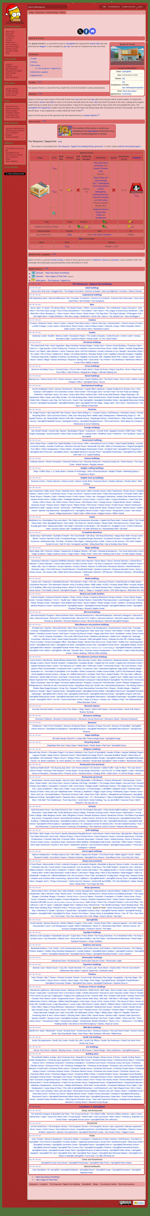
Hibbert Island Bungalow (68, 1001)
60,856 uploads (12, 91)
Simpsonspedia (12, 137)
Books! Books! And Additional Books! (117, 894)
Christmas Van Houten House (106, 1071)
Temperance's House (121, 510)
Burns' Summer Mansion (118, 561)
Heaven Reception (53, 462)
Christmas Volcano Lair (129, 1071)
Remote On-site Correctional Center (59, 685)
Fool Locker (88, 923)
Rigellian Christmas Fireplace (121, 354)
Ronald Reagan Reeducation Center (88, 449)
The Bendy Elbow (58, 308)
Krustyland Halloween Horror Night (122, 1085)
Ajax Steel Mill (53, 413)
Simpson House (114, 508)
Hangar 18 (64, 674)
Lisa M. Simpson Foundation (50, 636)
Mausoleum (70, 1007)
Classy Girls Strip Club (40, 291)
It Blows (71, 870)
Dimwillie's (93, 783)
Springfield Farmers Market (112, 910)
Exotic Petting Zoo (59, 348)
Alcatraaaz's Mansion (40, 561)
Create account (128, 6)
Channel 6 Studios (71, 1139)
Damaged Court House (62, 1077)
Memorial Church (68, 755)
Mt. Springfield (53, 1170)
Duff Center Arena (91, 948)
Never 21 (97, 926)
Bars (92, 304)
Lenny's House (89, 499)
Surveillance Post (113, 857)
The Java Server (134, 768)
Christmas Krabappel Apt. (75, 1066)
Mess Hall (97, 554)
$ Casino (33, 323)
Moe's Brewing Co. (48, 313)
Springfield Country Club (86, 645)
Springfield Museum (77, 729)
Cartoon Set (36, 582)
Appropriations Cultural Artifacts (107, 891)
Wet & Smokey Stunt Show (116, 544)
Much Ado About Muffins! (81, 938)
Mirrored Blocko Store (65, 615)
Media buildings (92, 578)
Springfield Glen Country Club (55, 694)
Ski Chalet (68, 526)
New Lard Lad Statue (63, 1091)
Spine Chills (86, 1015)
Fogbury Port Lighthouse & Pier (77, 996)
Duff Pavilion (47, 536)
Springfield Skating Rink (59, 954)
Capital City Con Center (105, 663)
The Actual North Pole (40, 346)
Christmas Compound (55, 1063)
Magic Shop (95, 873)
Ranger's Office (75, 382)
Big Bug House (65, 1050)
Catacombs (41, 993)
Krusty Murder (100, 1085)
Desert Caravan (65, 379)
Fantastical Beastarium (107, 551)
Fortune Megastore (71, 899)
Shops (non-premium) (92, 861)
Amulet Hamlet (36, 923)
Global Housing (117, 839)
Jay (123, 78)
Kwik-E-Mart (95, 44)
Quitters (121, 603)
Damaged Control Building (130, 1074)
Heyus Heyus (115, 812)
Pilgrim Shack (79, 505)
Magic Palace (73, 554)
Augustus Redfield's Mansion (62, 561)
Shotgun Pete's (74, 758)
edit (39, 82)
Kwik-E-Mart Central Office (72, 434)
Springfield (126, 71)
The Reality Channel (50, 590)
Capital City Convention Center (129, 663)
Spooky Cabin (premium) (129, 1015)
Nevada (115, 260)
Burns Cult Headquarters (97, 628)
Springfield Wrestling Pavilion (105, 954)
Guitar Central (118, 899)
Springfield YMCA (44, 699)
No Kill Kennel (127, 680)
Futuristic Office (68, 839)
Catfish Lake (81, 666)
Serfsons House (129, 926)
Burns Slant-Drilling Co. (82, 413)
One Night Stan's (40, 316)
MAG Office (37, 1007)
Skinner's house (135, 1129)
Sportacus (60, 910)
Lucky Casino (53, 326)
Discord (9, 75)
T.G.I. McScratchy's (98, 797)
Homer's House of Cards (132, 323)
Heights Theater (115, 471)
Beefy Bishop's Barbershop (65, 660)
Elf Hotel (92, 551)
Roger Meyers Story (135, 397)
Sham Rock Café (92, 794)
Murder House (135, 1007)
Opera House (53, 980)
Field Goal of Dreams (121, 948)
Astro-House (98, 833)
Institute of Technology (76, 471)
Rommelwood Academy (70, 818)
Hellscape (52, 1001)
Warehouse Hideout (133, 360)
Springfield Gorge (103, 1170)
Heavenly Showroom (92, 462)
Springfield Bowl (108, 980)
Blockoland (78, 389)
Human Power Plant (102, 923)
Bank (42, 1031)
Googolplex (118, 977)
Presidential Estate (85, 569)
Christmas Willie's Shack (85, 1074)
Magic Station (85, 709)
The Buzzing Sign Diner (61, 768)
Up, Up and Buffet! (111, 800)
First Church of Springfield (94, 752)
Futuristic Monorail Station (43, 709)
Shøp (35, 471)
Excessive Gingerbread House (47, 1080)
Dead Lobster (41, 783)
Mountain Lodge (38, 569)
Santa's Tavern (121, 1091)
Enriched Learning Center (97, 812)
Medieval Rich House (103, 1007)
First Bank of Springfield (55, 671)
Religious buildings (92, 749)
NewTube (116, 842)
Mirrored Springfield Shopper (117, 621)
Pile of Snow (46, 354)
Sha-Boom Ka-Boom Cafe (72, 794)
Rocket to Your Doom (60, 845)
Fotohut (84, 899)
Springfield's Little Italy (61, 650)
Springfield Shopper (69, 590)
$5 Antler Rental (59, 738)
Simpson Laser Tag (49, 400)
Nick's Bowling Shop (129, 905)
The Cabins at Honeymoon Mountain (83, 520)
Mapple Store (68, 905)
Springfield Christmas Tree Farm (93, 1018)
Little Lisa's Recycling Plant (79, 415)
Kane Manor (103, 968)
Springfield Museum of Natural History (92, 1150)
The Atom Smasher (101, 197)
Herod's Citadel (120, 564)
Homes (92, 487)
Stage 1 (82, 590)
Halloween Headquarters (41, 1085)
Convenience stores (108, 1184)
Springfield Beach (87, 1170)
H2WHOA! (38, 394)
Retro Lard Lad (37, 794)
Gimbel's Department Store (100, 899)
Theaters (92, 974)
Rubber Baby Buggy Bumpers (45, 688)
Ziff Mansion (107, 572)
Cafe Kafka (75, 854)
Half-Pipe (48, 394)
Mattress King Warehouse (60, 680)
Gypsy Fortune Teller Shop (87, 998)
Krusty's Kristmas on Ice (108, 351)
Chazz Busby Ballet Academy (116, 810)
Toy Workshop (118, 360)
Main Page (10, 32)
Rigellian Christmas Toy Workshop (64, 357)
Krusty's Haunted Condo (50, 538)
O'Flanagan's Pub (134, 313)
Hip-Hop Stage (131, 977)
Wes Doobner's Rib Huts (99, 1033)
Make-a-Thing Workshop (53, 1007)
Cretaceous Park (64, 668)
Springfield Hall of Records (41, 452)
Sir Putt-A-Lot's (65, 400)
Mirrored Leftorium (105, 618)
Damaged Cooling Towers (40, 1077)
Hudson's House (135, 564)
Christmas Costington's (75, 1063)
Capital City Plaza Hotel (110, 520)
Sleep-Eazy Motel (55, 526)
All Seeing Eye (74, 961)
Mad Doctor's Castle (90, 1004)
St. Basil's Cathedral (46, 761)
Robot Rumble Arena (97, 397)
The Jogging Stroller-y (109, 870)
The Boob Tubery (80, 894)
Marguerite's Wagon (89, 372)
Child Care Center (95, 666)
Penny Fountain (36, 642)
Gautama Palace (78, 339)
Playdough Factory (99, 418)
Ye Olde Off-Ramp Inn (92, 529)
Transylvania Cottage (69, 1021)
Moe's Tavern (76, 313)
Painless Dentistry (75, 857)
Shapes (112, 688)
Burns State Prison (38, 443)
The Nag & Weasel (117, 313)
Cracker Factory (100, 413)
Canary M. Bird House (82, 1050)
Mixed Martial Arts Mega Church (89, 755)
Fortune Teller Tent (99, 996)
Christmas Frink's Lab (54, 1066)
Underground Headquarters (130, 1099)
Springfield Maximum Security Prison (85, 452)
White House (91, 513)
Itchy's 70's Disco (61, 394)
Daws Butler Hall (50, 812)
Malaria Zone (63, 938)
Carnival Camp (62, 369)
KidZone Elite (91, 394)
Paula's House (53, 505)
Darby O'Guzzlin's (129, 308)
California (97, 260)
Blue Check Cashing (76, 628)
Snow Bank (93, 360)
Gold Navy (96, 867)
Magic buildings (92, 548)
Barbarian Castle (39, 336)
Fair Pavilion (117, 631)
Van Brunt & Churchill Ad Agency (82, 1024)
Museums (92, 722)
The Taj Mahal (129, 434)
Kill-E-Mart (88, 1085)
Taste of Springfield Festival (118, 797)
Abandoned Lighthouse (39, 990)
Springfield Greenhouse (79, 694)
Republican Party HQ (84, 685)
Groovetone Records (38, 585)
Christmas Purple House (124, 1068)
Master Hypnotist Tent (39, 680)
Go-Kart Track (109, 392)
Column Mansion (45, 564)
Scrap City (64, 688)
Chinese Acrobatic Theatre (69, 977)
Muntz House (74, 502)
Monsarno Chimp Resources (65, 719)
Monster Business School (95, 815)
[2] (98, 115)
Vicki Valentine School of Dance (102, 827)
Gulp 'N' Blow (120, 768)
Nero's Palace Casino (94, 326)
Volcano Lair (105, 699)
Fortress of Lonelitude (78, 348)
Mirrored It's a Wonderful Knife (62, 618)
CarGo (55, 666)
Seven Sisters (60, 1015)
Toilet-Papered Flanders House (78, 1099)
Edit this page (52, 12)
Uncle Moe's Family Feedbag (90, 800)
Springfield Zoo (135, 1153)
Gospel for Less (126, 867)
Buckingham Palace (76, 431)
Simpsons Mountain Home (123, 569)
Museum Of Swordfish (121, 726)
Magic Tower (86, 554)
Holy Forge (84, 1001)
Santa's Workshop (58, 360)
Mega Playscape (128, 394)
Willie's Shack (118, 513)
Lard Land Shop (131, 902)
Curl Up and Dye (84, 867)
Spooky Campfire (39, 1018)
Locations (10, 38)
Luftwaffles (106, 789)
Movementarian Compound (83, 680)
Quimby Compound (102, 569)
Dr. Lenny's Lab (90, 968)
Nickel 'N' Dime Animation (79, 587)
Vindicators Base (106, 970)
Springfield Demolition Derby (106, 400)
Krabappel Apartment (73, 499)
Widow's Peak (118, 699)
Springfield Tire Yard (48, 1153)
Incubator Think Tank (96, 674)
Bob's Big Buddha (83, 780)
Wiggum (42, 46)
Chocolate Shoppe (47, 896)
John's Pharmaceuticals (97, 471)
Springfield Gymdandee (47, 403)
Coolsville (99, 896)
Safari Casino (69, 329)
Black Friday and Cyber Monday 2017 (100, 180)
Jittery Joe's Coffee (61, 789)
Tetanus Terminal (87, 712)
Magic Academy (38, 554)
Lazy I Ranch (102, 677)
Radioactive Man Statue (70, 970)
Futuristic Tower (102, 839)
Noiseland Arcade (119, 1142)
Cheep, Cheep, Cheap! (79, 597)
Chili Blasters (97, 780)
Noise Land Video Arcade (56, 397)
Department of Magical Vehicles (75, 551)
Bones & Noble (123, 864)
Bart (52, 102)
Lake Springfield (39, 1170)
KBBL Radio (96, 585)
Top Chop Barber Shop (67, 1033)
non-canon (93, 131)
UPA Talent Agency (118, 590)
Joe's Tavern (98, 311)
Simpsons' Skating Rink (77, 360)
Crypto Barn (76, 936)
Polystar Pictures (121, 587)
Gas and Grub (129, 783)
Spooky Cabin (111, 1015)
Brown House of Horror (110, 1057)
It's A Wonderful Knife (123, 936)
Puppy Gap (124, 875)
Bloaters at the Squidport (40, 936)
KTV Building (36, 587)
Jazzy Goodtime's (44, 789)
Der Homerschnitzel (80, 768)
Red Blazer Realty (75, 642)
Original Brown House (122, 502)
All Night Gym (38, 628)
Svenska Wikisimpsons (15, 128)
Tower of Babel (119, 761)
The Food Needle (77, 536)
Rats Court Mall (66, 1012)
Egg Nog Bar (45, 348)
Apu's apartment (117, 1126)
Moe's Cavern (63, 313)
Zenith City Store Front (130, 1040)
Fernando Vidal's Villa (133, 494)
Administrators (11, 69)
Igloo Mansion (53, 351)
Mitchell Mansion (133, 566)
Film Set (92, 582)
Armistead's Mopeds (88, 864)
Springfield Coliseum (124, 951)
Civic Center (53, 948)
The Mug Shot (102, 313)
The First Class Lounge (46, 311)
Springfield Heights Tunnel (131, 645)
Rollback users (12, 67)
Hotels (92, 517)
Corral (59, 1031)
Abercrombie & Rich (39, 891)
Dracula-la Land (106, 993)
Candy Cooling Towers (131, 1057)
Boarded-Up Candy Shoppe (87, 1057)
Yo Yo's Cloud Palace (108, 339)
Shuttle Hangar (123, 688)
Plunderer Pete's (60, 908)
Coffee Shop (45, 471)
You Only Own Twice (130, 857)
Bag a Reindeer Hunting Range (79, 346)
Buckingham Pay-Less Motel (54, 520)
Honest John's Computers (55, 870)
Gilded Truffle (107, 768)
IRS (35, 636)
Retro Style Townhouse (40, 845)
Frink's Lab (90, 496)
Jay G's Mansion (49, 566)
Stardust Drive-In (121, 983)
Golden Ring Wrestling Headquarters (60, 951)
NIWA (8, 159)
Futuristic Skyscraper (85, 839)
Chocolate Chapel (56, 752)
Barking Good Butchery (77, 990)
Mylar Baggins (127, 873)
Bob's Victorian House (97, 491)
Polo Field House (53, 569)
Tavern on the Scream (115, 541)
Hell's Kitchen (135, 998)
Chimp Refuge (99, 1050)
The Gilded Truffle (97, 1114)
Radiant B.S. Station (61, 354)
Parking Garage (134, 639)
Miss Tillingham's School (73, 815)
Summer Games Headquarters (98, 650)
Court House (77, 443)
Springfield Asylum (75, 606)
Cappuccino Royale (89, 854)
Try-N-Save (60, 916)
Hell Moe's (113, 998)
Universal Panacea (58, 827)
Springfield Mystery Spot (69, 403)
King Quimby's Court (41, 926)
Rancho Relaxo (94, 523)
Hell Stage (123, 998)
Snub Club (96, 316)
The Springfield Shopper (11, 134)
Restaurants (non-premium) (92, 764)
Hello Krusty (91, 902)
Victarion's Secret (94, 929)
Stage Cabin (109, 403)
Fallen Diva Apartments (113, 494)
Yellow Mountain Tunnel (86, 702)
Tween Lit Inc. (114, 1021)
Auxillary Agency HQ (60, 854)
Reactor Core (96, 648)
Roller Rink (34, 400)
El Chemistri (95, 768)
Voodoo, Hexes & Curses (108, 1024)
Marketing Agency (131, 471)
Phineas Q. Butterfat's (83, 791)
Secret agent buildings (92, 851)
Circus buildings (92, 366)
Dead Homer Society (14, 155)
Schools (92, 806)
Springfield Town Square (87, 1153)
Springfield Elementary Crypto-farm (105, 1096)
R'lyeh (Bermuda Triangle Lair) (46, 1012)
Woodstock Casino (101, 329)
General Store (69, 1031)
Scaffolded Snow (135, 1091)
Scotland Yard (111, 449)
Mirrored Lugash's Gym (124, 618)
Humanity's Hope (58, 842)
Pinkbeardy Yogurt (121, 791)
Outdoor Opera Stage (69, 980)
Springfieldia (92, 920)
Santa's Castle (128, 357)
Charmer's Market (52, 551)
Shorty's (104, 794)
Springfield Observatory (96, 697)
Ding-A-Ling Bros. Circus (120, 369)
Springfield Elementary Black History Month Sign (69, 1096)
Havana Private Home (40, 499)
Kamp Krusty (74, 677)
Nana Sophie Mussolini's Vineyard (72, 639)
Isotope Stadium (90, 115)
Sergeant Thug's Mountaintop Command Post (89, 688)
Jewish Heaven (82, 464)
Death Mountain (75, 968)
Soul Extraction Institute (99, 845)
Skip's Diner (112, 773)
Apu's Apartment (36, 491)
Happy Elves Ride (122, 536)
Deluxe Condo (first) (83, 481)
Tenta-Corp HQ (128, 1018)
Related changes (13, 108)
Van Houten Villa (50, 572)
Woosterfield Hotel (110, 529)
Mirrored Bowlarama (104, 615)
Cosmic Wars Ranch (62, 564)
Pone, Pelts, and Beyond (95, 875)
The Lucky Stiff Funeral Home (76, 636)
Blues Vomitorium (105, 660)
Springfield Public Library (120, 1150)
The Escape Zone (94, 392)
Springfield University (70, 824)
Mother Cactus (138, 379)
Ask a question (12, 44)
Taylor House (105, 510)
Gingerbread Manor (115, 1082)
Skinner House (129, 508)
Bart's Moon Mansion (85, 561)
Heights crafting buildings (92, 468)
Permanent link (12, 115)
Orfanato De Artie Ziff (117, 639)
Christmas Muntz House (59, 1068)
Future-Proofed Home (83, 836)
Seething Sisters (85, 773)
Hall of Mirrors (73, 372)
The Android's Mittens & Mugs (43, 1057)
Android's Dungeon (70, 864)
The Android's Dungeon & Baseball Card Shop (50, 1114)
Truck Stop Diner (70, 800)
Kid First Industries (88, 351)
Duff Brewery (113, 413)
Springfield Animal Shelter (93, 691)
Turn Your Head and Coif (76, 916)
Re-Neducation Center (84, 1012)
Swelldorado (76, 529)
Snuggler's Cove (118, 526)
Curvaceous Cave (90, 668)
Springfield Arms (67, 510)
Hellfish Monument (78, 674)
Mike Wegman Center (52, 815)
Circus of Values (86, 896)
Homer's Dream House (40, 842)
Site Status (97, 1202)
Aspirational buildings (92, 295)
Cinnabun (61, 896)
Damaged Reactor (81, 1077)
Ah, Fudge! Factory (38, 413)
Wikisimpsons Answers (15, 131)
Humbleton (120, 633)
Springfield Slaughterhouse (91, 421)
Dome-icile (53, 836)
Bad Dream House (58, 990)
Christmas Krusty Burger (98, 1066)
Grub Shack (79, 786)
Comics (9, 40)
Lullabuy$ (58, 905)
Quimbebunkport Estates (106, 1129)
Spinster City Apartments (49, 510)
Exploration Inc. (37, 671)
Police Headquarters (50, 449)
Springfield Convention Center (65, 1145)
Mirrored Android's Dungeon (42, 615)
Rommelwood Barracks (115, 685)
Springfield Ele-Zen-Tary (97, 821)
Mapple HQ (126, 636)
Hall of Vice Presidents (52, 726)
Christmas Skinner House (81, 1071)
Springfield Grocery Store (116, 878)
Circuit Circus (72, 896)
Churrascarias (128, 780)
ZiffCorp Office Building (97, 653)
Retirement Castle (37, 508)
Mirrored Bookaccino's (84, 615)
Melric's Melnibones (83, 926)
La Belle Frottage (39, 326)
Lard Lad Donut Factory (57, 415)
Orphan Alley (115, 968)
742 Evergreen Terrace (78, 1126)
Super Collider (115, 1018)
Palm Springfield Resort (52, 523)
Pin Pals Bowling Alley (77, 397)
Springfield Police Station (121, 1163)
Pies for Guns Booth (130, 968)
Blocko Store (66, 894)
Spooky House (54, 1018)
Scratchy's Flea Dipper (74, 541)
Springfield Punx (12, 153)
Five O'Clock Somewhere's (68, 311)
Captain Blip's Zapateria (94, 389)
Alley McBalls (68, 891)
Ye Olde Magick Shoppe (132, 554)
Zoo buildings (92, 1047)
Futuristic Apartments (125, 836)
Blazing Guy (34, 379)
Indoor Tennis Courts (134, 633)
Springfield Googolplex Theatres (98, 1147)
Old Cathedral (46, 758)
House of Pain (109, 1001)
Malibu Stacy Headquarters (104, 415)
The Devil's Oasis (111, 379)
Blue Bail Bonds (59, 628)
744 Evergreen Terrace (99, 1126)
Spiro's (105, 316)
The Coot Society (128, 666)
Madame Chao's (119, 789)
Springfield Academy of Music (73, 821)
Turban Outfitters (95, 941)
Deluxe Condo (68, 481)
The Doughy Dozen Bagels (110, 783)
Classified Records (60, 582)
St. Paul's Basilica (64, 761)
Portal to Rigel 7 (118, 1010)
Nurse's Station (90, 603)
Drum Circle (125, 379)
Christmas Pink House (102, 1068)
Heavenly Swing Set (111, 462)
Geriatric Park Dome (117, 996)
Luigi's (131, 770)
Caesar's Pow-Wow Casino (78, 323)
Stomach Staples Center (94, 608)
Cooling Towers (85, 648)
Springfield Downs (86, 1145)
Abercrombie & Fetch (52, 864)
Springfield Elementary (118, 821)
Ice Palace (41, 351)
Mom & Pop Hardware (110, 873)
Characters (10, 36)
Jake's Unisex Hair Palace (87, 870)
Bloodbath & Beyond (106, 864)
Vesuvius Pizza (127, 800)
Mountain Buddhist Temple (116, 755)
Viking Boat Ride (96, 544)
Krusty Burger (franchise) (89, 770)
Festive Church (68, 1080)
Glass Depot (71, 745)
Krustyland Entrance (112, 538)
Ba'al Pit (71, 738)
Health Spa (65, 600)
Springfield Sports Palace (81, 954)
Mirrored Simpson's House (75, 621)
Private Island (130, 481)
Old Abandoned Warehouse (118, 938)
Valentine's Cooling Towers (76, 1102)
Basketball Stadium (39, 948)
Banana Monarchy (51, 923)
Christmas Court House (96, 1063)
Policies (9, 64)
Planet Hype (136, 938)
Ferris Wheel (87, 936)
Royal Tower (112, 642)
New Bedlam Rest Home (71, 603)
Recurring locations (127, 1184)
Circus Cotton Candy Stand (81, 369)
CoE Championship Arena (71, 948)
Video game (40, 280)
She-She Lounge (72, 316)
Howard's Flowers (115, 902)
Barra (33, 308)
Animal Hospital (37, 597)
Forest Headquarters (51, 1082)
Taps (81, 239)
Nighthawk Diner (65, 791)
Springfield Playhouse (103, 983)
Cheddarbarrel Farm (48, 631)
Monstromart (94, 905)
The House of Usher (125, 1001)
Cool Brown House (58, 494)
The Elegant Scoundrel (73, 291)
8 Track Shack (35, 864)
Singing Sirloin (100, 773)
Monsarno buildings (92, 716)
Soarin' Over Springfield (83, 400)
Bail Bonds (47, 660)
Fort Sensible (72, 671)
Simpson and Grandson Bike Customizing (48, 878)
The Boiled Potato (74, 308)
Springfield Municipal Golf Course (70, 697)
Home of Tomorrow (133, 839)
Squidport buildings (92, 932)
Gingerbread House (66, 998)
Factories (92, 409)
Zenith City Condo (59, 1040)
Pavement (107, 235)
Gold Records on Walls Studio (128, 582)
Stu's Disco (120, 403)
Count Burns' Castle (72, 993)
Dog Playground (82, 631)
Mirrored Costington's (123, 615)
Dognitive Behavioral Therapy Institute (106, 597)
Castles (92, 332)
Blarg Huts (138, 833)
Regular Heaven (97, 464)
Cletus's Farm (43, 494)
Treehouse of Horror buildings (92, 987)
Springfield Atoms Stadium (103, 951)
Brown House (129, 491)
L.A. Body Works (58, 471)
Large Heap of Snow (53, 1088)
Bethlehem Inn (35, 520)
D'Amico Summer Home (83, 564)
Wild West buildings (92, 1027)
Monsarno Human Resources (91, 719)
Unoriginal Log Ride (80, 544)
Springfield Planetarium (97, 729)
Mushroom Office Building (77, 842)
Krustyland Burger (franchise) (90, 538)
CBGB (86, 308)
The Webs (107, 929)
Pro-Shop (87, 908)
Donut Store (129, 896)
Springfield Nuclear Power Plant (66, 648)
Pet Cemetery (105, 1010)
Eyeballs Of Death (61, 536)
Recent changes (12, 47)
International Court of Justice (102, 443)
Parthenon (117, 434)
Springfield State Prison (99, 1163)
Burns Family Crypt (119, 990)
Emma (107, 631)
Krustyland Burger (68, 538)
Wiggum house (128, 1132)
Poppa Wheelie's (56, 316)
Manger (122, 351)
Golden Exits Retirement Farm (129, 496)
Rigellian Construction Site (91, 357)
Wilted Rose (116, 1033)
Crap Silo (63, 968)
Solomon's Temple (37, 691)
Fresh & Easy (57, 260)
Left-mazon (83, 873)
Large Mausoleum (60, 1004)
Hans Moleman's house (65, 1129)
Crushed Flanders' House (107, 1074)
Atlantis (54, 1050)
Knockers (123, 291)
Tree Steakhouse (54, 800)
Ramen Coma (136, 791)
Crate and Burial (68, 867)
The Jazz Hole (126, 674)
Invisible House (45, 1004)
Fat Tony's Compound (103, 564)
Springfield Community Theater (58, 983)
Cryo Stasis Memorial (39, 836)
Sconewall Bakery (52, 794)
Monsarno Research (129, 719)
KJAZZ (106, 585)
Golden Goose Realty (105, 671)
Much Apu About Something (57, 273)
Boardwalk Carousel (60, 936)
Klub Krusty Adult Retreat (108, 394)
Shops (95, 1184)
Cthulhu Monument (90, 993)
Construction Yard (55, 993)
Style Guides (11, 73)
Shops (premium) (92, 887)
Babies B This (128, 891)
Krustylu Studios (136, 585)
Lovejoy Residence (119, 499)
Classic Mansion (53, 481)
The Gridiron (86, 311)
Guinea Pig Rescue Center (81, 633)
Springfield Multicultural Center (42, 697)
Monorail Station (116, 709)
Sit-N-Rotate (85, 301)
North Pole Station (132, 709)
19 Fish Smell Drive (39, 1126)
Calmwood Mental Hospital (57, 597)
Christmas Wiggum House (62, 1074)
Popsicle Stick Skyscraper (122, 298)
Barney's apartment (133, 1126)
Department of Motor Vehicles (104, 1139)
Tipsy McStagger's (132, 316)
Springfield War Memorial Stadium (113, 1153)
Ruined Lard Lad (106, 1091)
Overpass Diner (56, 773)
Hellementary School (38, 1001)
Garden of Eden (113, 752)
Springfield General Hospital (96, 606)
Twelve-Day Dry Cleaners (79, 881)
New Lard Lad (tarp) (44, 1091)
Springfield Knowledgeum (57, 729)
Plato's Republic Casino (130, 326)
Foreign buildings (92, 427)
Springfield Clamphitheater (128, 980)
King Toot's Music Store (57, 1117)
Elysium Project (66, 836)
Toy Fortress (105, 360)
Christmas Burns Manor (124, 1060)
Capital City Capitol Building (59, 443)
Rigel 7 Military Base (103, 1012)
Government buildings (92, 440)
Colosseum (90, 431)
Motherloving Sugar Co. (126, 415)
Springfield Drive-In (104, 1145)
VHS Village (93, 916)
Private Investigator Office (55, 642)
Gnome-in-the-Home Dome (100, 348)
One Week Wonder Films (102, 587)
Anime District (36, 660)
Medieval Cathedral (85, 1007)
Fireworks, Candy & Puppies (50, 899)
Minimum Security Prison (75, 446)
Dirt (95, 235)
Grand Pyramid (53, 434)
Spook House (98, 1015)
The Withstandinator (133, 699)
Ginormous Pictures (106, 582)
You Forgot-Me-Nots (95, 884)
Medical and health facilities (92, 594)
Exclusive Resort (101, 481)
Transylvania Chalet (50, 1021)
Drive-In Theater (136, 993)
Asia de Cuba (68, 780)
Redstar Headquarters (132, 683)
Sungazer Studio (102, 590)
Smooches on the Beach (85, 526)
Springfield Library (61, 452)
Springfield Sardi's (53, 797)
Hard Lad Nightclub (110, 291)
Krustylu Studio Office (119, 585)
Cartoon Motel (127, 520)
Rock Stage (95, 980)
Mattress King (82, 905)
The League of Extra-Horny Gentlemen (121, 311)
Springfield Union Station (39, 650)
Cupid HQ (77, 668)
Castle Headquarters (37, 1060)
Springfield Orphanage (116, 697)
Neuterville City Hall (96, 446)
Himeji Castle (92, 339)
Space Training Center (55, 691)
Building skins (92, 1054)
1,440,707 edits (12, 93)
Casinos (92, 320)
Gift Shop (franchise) (104, 536)
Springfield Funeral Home (108, 645)
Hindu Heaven (127, 462)
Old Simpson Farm (90, 502)
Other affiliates (12, 161)
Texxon (102, 382)
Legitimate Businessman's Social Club (94, 1142)
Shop (69, 235)
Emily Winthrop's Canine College (71, 812)
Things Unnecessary (58, 881)
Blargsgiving (100, 192)
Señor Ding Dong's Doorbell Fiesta (121, 908)
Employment (101, 218)
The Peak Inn (80, 523)
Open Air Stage (52, 683)
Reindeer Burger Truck (98, 354)
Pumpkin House (133, 1010)
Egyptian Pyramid (117, 431)
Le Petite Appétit (120, 770)
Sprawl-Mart (71, 910)
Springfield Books (97, 878)
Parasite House (91, 1010)
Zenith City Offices (92, 1040)
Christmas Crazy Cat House (118, 1063)
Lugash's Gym (115, 677)
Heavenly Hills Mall (38, 902)
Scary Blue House (40, 1094)
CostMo (119, 896)
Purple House (117, 505)
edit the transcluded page (128, 146)
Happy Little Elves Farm (104, 633)
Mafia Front (115, 636)
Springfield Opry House (82, 983)
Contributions (114, 6)
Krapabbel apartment (85, 1129)
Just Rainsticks (50, 938)
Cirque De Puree (101, 369)
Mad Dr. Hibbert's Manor (111, 1004)
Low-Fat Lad (106, 770)
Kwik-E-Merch (71, 873)
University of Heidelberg (78, 827)
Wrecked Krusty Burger (98, 1102)
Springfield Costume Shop (89, 910)
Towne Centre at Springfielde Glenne (105, 913)
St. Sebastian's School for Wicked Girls (97, 824)
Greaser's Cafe (66, 786)
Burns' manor (35, 1129)
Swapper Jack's (42, 881)
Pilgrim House (66, 505)
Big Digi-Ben (126, 833)
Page (31, 12)
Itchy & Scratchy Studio (80, 585)
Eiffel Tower (131, 431)
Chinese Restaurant (113, 780)
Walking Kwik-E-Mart (111, 554)
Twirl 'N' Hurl (65, 544)
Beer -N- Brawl (43, 308)
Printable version (12, 113)
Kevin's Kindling (126, 870)
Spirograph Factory (70, 421)
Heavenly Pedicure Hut (72, 462)
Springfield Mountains (121, 1170)
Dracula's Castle (121, 993)
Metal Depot (83, 745)
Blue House (81, 491)
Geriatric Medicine (44, 600)
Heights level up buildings (92, 478)
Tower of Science (91, 699)
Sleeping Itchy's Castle (95, 541)
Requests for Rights (14, 71)
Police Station (66, 449)
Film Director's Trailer (79, 582)
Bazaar (63, 431)
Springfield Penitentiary (112, 452)
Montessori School (115, 815)
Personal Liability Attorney (71, 683)
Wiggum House (104, 513)
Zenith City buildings (92, 1037)
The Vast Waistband (120, 881)
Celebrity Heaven (37, 462)
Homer (42, 102)
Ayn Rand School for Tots (61, 810)
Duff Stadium (105, 948)
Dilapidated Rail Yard (55, 745)
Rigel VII (117, 1012)
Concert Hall (86, 977)
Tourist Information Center (72, 699)
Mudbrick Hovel (104, 434)
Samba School (88, 818)
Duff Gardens (47, 392)
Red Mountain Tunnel (112, 683)
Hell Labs (103, 998)
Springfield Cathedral (115, 758)
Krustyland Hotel (129, 538)
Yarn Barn (118, 916)
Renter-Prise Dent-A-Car (95, 642)
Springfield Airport (74, 691)
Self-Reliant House (80, 508)
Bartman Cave (39, 968)
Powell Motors (114, 418)
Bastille (51, 336)
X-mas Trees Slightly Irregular (86, 362)
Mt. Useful (35, 354)
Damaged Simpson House (101, 1077)
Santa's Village (43, 360)
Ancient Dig (53, 431)
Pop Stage (84, 980)
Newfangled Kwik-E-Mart (100, 842)
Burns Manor (100, 561)
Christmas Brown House (102, 1060)
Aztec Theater (37, 1139)
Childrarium (37, 726)
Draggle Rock (57, 291)
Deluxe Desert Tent (49, 379)
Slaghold (135, 688)
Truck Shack (117, 650)
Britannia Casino (45, 323)
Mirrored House (41, 618)
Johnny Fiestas (36, 770)
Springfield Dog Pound (115, 691)
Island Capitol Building (125, 443)
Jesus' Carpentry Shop (69, 351)
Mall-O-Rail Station (100, 709)
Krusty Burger (71, 770)
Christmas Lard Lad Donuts (121, 1066)
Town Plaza (83, 1033)
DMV (86, 443)
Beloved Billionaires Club (59, 298)
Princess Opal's (75, 908)
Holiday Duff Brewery (73, 1085)
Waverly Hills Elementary (127, 827)
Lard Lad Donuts (78, 789)
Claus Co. (34, 348)
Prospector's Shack (86, 474)
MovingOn (55, 603)
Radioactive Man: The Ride (52, 541)
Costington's (109, 896)
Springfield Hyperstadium (121, 845)
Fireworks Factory (128, 413)
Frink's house (48, 1129)
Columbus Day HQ (39, 867)
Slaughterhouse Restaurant (120, 794)
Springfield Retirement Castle (91, 1132)
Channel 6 (47, 582)
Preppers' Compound (93, 683)
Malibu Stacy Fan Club (132, 677)
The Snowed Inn (103, 526)
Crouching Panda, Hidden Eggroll (113, 854)
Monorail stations (92, 706)
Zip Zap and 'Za (91, 803)
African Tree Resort (41, 1050)
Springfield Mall (45, 913)
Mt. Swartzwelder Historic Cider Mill (58, 418)
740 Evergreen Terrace (57, 1126)
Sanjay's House (52, 508)
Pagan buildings (92, 735)
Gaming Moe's (114, 323)
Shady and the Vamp (97, 508)
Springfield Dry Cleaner (94, 857)
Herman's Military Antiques (118, 1114)
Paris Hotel (68, 523)
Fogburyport (57, 996)
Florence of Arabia (92, 291)
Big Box (48, 628)
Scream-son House (57, 1094)
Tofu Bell (41, 800)
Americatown (37, 780)
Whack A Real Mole (90, 406)
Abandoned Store (59, 961)
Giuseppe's (53, 786)
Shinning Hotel (73, 1015)
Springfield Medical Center (121, 606)
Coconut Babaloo (98, 308)
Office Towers (127, 842)
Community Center (112, 666)
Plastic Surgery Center (107, 603)
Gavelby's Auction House (47, 633)
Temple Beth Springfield (101, 761)
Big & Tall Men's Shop (50, 894)
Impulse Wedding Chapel (132, 752)
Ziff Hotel (123, 529)
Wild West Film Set (135, 590)
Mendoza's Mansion (116, 566)
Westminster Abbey (135, 761)
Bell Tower (105, 990)
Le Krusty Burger (94, 789)
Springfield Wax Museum (118, 729)
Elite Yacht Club (96, 631)
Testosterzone (132, 403)
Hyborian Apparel (120, 923)
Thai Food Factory (111, 421)
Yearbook (136, 158)
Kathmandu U (128, 812)
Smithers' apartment (47, 1132)
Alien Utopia (45, 833)
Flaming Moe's (36, 1082)
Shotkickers (85, 316)
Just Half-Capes (135, 923)
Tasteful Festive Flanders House (50, 1099)
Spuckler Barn (78, 650)
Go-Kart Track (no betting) (127, 392)
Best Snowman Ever (66, 1057)
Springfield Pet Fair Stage (91, 403)
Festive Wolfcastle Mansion (131, 1080)
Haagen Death (92, 786)
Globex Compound (87, 671)
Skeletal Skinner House (76, 1094)
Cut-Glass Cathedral (73, 752)
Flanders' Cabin (50, 496)
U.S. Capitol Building (91, 455)
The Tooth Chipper (133, 541)
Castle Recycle (112, 336)
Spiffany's (85, 878)
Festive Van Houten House (107, 1080)
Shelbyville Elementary (49, 821)
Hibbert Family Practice (81, 600)
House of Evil (96, 1001)
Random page (11, 49)
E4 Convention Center (64, 392)
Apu (68, 46)
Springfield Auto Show (46, 645)
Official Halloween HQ (61, 875)
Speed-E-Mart (73, 878)
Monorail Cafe (134, 789)
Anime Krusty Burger (52, 780)
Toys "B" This (127, 913)
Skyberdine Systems (79, 845)
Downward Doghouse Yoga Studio (113, 668)
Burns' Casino (60, 323)
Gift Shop (90, 536)
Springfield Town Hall (67, 1153)
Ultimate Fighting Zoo (108, 372)
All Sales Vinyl (55, 891)
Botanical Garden (121, 660)
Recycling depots (92, 742)
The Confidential (113, 308)
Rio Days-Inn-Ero (121, 523)
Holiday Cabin (56, 499)
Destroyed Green (121, 1077)
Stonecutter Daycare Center (93, 961)
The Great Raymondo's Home (131, 551)
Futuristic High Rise (52, 839)
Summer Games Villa (60, 529)
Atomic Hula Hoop (112, 833)
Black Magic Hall (36, 551)
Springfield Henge (113, 738)
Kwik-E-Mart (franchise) (54, 873)
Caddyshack (72, 663)
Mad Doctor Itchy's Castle (133, 1004)
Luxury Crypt (75, 1004)
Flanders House (64, 496)
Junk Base (63, 677)
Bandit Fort (33, 1031)
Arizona (105, 260)
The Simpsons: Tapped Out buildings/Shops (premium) (80, 146)
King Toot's (138, 870)
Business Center (38, 481)
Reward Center (137, 875)
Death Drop (35, 536)
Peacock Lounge (112, 326)
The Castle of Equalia (96, 336)
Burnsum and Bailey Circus (42, 369)
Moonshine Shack (135, 351)
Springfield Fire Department (39, 108)
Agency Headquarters (41, 854)
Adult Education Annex (40, 810)
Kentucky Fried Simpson (54, 770)
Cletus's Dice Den (99, 323)
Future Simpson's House (104, 836)
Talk (104, 6)
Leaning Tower (91, 434)
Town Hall (77, 455)
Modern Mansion (116, 481)
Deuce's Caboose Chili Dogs (75, 783)
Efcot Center (80, 392)
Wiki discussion (12, 77)
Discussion (40, 12)
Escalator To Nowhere (80, 298)
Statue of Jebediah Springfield (71, 1156)
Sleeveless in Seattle (45, 910)
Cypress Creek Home (93, 494)
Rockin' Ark (99, 685)
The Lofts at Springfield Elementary (77, 1088)
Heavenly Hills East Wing (55, 902)
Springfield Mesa (91, 382)
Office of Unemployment (116, 446)
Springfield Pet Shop (61, 913)
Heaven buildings (92, 458)
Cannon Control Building (116, 346)
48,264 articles (12, 89)
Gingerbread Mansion (133, 1082)
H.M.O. (56, 600)
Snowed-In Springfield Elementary (125, 1094)
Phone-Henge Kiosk (95, 738)
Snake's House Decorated (99, 1094)
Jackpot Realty (113, 674)
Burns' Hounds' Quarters (55, 663)
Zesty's (138, 773)
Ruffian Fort (123, 642)
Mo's (133, 1088)
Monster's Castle (121, 1007)
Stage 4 (90, 590)
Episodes (9, 34)
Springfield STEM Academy (48, 824)
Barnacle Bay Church (38, 752)
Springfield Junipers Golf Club (128, 694)
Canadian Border (86, 663)
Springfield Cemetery (70, 1018)
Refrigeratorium (35, 685)
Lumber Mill (81, 738)
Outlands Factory (82, 418)
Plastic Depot (95, 745)
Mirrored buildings (92, 612)
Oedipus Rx (45, 875)
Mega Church (53, 755)
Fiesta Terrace (36, 496)
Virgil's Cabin (78, 513)
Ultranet (92, 847)
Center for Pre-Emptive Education (88, 810)
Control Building (108, 648)
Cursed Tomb (102, 431)
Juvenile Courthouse (55, 446)
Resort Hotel (107, 523)
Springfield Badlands (69, 1170)
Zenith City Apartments (41, 1040)
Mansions (92, 557)
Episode (39, 273)
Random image (12, 51)
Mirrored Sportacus (95, 621)
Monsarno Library (112, 719)
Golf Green (63, 633)
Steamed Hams (69, 797)
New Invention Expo (40, 1010)
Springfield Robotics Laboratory (129, 648)
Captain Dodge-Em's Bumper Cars (120, 389)
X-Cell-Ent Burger (126, 773)
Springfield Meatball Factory (49, 421)
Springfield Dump (119, 745)
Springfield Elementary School (125, 1145)
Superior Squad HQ (89, 970)
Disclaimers (87, 1202)
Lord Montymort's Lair (103, 1088)
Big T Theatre (50, 977)
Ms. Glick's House (60, 502)
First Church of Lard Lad (41, 996)
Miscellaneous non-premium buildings (92, 625)
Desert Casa (78, 379)
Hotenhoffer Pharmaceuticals (105, 600)
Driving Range (135, 668)
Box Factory (66, 413)
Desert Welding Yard (93, 379)
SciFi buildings (92, 830)
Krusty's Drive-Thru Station (66, 709)
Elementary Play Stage (102, 977)
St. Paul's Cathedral (81, 761)
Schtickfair (122, 1129)
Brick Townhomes (114, 491)
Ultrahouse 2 (127, 1021)
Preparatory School (51, 818)
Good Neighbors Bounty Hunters (44, 674)
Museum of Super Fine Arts (99, 726)
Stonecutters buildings (92, 957)
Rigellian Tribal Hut (130, 1012)
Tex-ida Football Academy (125, 824)
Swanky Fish (82, 797)
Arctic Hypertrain (57, 346)
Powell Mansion (68, 569)
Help (7, 53)
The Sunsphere (98, 301)
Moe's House (45, 502)
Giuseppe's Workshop (106, 496)
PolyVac (138, 842)
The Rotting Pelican (134, 685)
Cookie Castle (126, 336)
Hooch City (102, 902)
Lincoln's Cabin (103, 499)
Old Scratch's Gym (75, 1010)
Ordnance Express (101, 1031)
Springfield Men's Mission (40, 648)
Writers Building (79, 653)
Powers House (104, 505)
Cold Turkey (103, 200)
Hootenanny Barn (84, 1031)
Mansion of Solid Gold (97, 566)
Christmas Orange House (81, 1068)
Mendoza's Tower (49, 639)
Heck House (58, 1085)
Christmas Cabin (134, 346)
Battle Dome (94, 990)
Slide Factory (127, 418)
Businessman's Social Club (120, 628)
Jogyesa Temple (39, 755)
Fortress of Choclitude (100, 298)
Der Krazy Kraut (55, 783)
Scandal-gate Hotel (38, 526)
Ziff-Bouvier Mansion (122, 572)
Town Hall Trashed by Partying (105, 1099)
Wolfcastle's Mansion (92, 572)
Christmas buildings (92, 342)
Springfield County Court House (54, 1163)
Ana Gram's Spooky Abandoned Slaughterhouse (71, 833)
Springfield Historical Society (102, 694)
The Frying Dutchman (104, 936)
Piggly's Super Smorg (103, 791)
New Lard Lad (51, 791)
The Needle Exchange (110, 905)
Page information (13, 117)
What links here (12, 106)
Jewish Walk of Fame (48, 677)
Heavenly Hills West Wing (75, 902)
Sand (99, 235)
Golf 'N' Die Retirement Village (128, 671)
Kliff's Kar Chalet (88, 677)
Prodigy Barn (112, 875)
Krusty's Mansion (65, 566)
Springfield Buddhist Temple (93, 758)
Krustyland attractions (92, 532)
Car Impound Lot (67, 666)
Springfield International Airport (125, 1147)
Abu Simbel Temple (39, 431)
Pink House (92, 505)
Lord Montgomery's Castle (62, 926)
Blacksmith (50, 1031)
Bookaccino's (94, 894)
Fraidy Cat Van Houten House (74, 1082)
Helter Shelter (118, 348)
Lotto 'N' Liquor (45, 905)
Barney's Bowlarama (63, 389)
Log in (140, 6)
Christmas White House (40, 1074)
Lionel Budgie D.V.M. (127, 600)
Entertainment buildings (92, 385)
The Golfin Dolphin (110, 867)
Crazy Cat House (75, 494)
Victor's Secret (106, 916)
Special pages (11, 111)
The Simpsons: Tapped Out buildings (65, 1184)
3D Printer (34, 833)
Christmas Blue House (81, 1060)
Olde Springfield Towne (97, 639)
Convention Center (66, 631)
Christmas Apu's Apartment (59, 1060)
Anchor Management (84, 891)
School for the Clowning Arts (107, 818)
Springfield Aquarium (131, 1050)
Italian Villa (36, 566)
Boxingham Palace (77, 336)
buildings (92, 284)
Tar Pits (56, 699)
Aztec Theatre (37, 977)
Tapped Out (10, 42)
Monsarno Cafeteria (43, 719)
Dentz (131, 854)
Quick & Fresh (99, 908)
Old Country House (58, 1010)
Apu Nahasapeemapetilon (133, 87)
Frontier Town (129, 631)
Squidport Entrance (79, 941)
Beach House (52, 968)
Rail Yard (106, 745)
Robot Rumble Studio (116, 397)
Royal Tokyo (135, 523)
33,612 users (11, 95)
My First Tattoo (99, 938)
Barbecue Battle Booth (40, 768)
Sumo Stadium (125, 954)
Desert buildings (92, 376)
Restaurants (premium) (92, 777)
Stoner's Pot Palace (80, 913)
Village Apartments (64, 513)
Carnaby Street (137, 864)
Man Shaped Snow (121, 1088)
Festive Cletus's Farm (85, 1080)
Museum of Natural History (75, 726)
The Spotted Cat (116, 316)
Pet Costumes (77, 875)
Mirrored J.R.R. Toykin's (86, 618)
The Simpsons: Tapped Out (59, 280)
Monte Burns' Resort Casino (72, 326)
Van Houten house (112, 1132)
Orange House (105, 502)
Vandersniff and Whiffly (101, 881)
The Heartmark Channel (58, 585)
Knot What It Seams (58, 857)
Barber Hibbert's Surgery (71, 923)
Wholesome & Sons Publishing (86, 424)
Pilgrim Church (60, 758)
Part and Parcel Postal (119, 1031)
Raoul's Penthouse (133, 505)
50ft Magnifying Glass (38, 298)
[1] (82, 110)
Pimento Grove (70, 773)
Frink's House (78, 496)
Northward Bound (100, 194)
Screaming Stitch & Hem (42, 1015)
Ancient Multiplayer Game (42, 389)
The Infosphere (12, 157)
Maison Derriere (135, 291)
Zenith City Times (86, 1043)
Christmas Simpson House (58, 1071)
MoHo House (89, 313)
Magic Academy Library (57, 554)
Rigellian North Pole (112, 357)
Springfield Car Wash (65, 645)
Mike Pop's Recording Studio (55, 587)
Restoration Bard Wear (111, 926)
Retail (99, 215)
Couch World (54, 867)
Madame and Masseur (99, 636)
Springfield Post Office (132, 452)
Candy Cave (99, 346)
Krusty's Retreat (80, 566)
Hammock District (133, 899)
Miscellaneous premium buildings (92, 657)
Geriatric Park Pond (135, 996)
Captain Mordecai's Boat (41, 666)
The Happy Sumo (124, 786)
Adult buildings (92, 288)
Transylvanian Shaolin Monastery (93, 1021)
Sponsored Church (40, 1096)
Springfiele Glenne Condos (87, 510)
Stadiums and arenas (92, 945)
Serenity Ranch (60, 606)
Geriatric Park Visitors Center (44, 998)
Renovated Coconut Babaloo (85, 1091)
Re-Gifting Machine (79, 354)
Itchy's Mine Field (77, 394)
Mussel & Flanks (37, 791)
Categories (33, 1184)
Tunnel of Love (52, 544)
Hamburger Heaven (108, 786)
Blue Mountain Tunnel (87, 660)
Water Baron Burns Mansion (70, 572)
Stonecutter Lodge (113, 961)
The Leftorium (111, 1119)
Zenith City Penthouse (110, 1040)
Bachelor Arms (68, 491)
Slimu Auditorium (114, 1050)
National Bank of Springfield (108, 680)
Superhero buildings (92, 964)
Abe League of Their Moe (56, 276)
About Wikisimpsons (73, 1202)
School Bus (65, 508)
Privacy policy (59, 1202)
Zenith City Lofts (76, 1040)
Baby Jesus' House (53, 491)
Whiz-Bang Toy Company (131, 421)
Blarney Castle (62, 336)
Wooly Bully (80, 884)
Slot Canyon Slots (84, 329)
